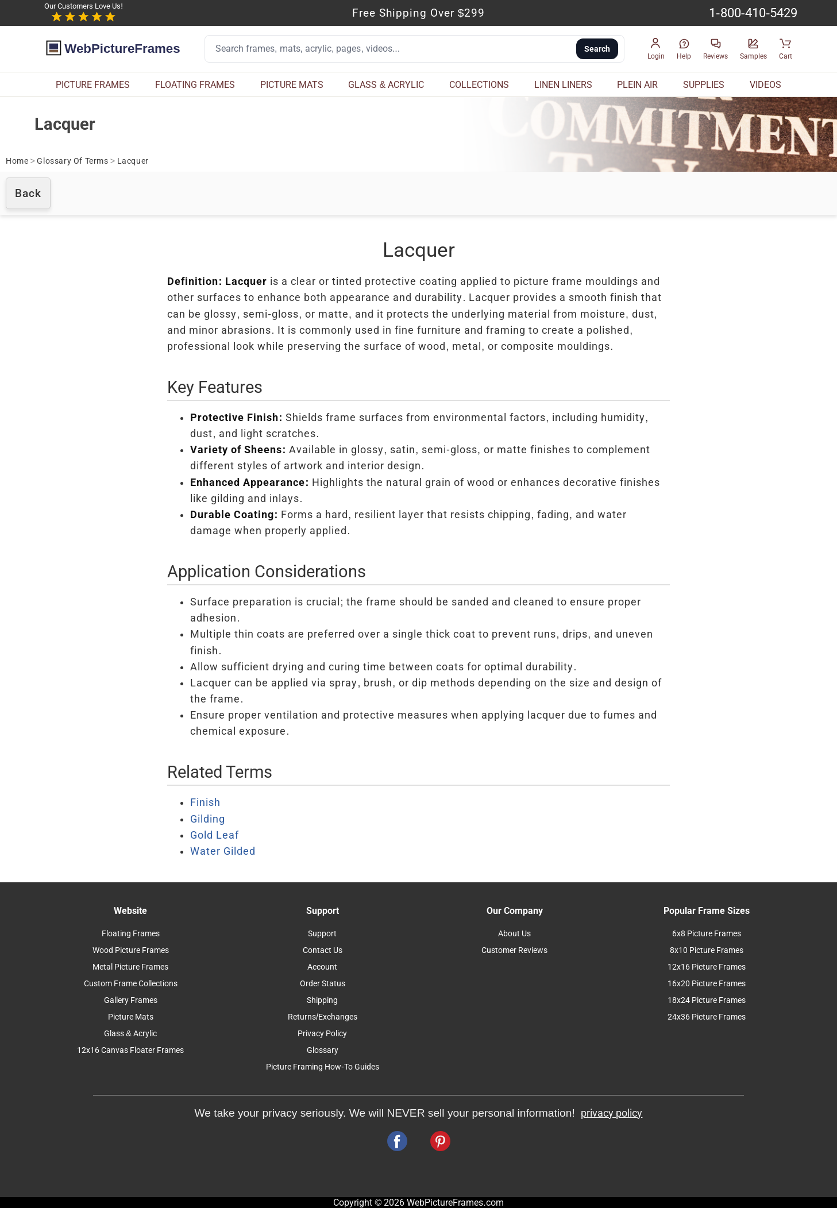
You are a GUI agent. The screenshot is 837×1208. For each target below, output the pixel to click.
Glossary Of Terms (72, 161)
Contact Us (322, 950)
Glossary (322, 1050)
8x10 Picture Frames (706, 950)
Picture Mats (130, 1017)
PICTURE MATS (291, 84)
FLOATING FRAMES (195, 84)
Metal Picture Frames (130, 967)
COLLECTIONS (479, 84)
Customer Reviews (514, 950)
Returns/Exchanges (322, 1017)
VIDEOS (765, 84)
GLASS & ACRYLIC (386, 84)
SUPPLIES (703, 84)
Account (322, 967)
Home (17, 161)
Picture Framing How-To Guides (322, 1067)
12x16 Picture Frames (707, 967)
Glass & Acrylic (130, 1034)
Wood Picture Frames (130, 950)
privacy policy (611, 1113)
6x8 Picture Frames (706, 934)
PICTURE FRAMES (93, 84)
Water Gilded (223, 851)
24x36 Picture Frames (707, 1017)
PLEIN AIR (637, 84)
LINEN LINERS (563, 84)
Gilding (207, 819)
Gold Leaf (214, 835)
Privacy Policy (322, 1034)
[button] (656, 49)
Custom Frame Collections (131, 984)
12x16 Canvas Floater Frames (130, 1050)
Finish (205, 802)
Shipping (322, 1000)
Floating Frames (131, 934)
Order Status (322, 984)
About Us (514, 934)
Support (322, 934)
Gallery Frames (130, 1000)
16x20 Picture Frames (707, 984)
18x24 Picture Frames (707, 1000)
